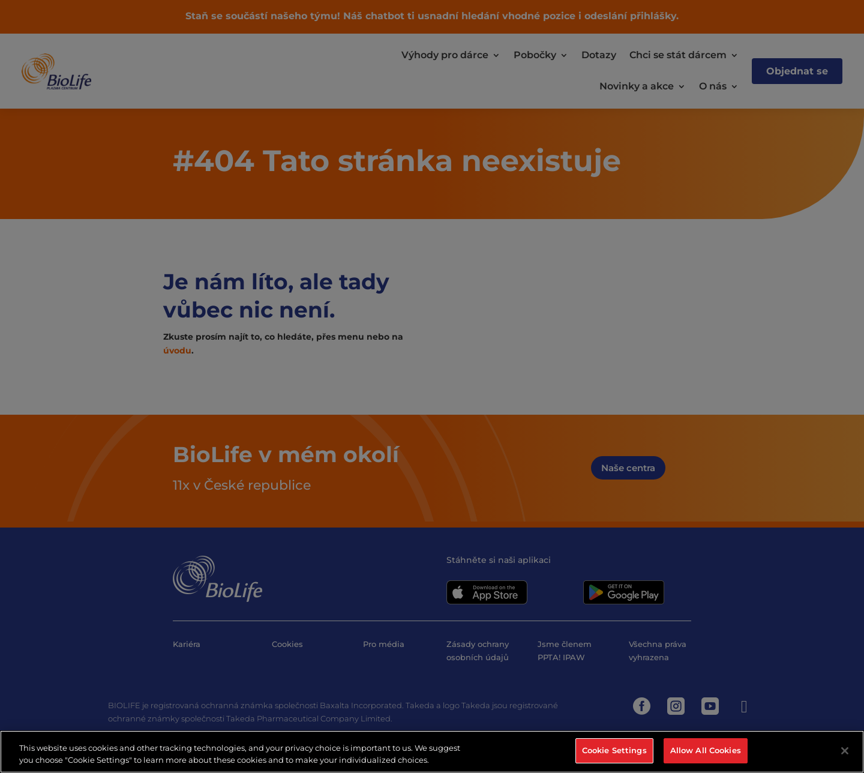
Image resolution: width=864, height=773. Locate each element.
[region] (432, 751)
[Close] (845, 751)
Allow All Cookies (705, 750)
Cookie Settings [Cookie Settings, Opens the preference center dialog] (614, 750)
